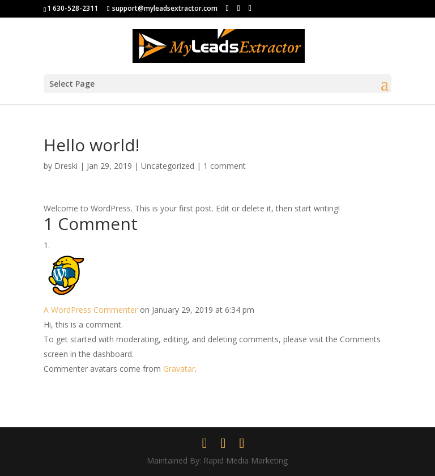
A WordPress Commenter (91, 309)
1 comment (224, 165)
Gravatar (179, 368)
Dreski (66, 165)
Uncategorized (167, 165)
